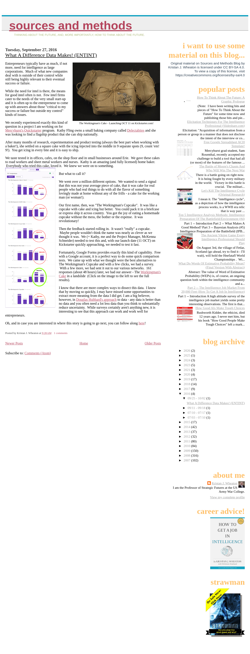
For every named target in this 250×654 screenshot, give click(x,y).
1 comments (60, 333)
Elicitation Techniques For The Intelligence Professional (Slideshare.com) (216, 123)
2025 (187, 355)
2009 (187, 450)
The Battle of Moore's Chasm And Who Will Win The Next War (222, 168)
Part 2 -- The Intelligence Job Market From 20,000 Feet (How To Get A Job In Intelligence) (213, 289)
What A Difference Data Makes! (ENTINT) (51, 55)
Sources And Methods (70, 25)
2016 (187, 393)
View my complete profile (227, 497)
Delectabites (135, 130)
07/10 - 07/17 (197, 412)
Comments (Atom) (37, 353)
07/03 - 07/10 (197, 417)
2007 (187, 460)
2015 (187, 422)
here (142, 323)
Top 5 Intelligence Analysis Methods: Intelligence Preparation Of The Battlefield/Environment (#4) (211, 217)
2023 (187, 365)
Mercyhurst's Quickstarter (23, 130)
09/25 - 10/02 (197, 398)
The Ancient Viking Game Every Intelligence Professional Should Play (223, 239)
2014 (187, 427)
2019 (187, 379)
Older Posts (153, 343)
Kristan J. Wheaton (224, 483)
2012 (187, 436)
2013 (187, 431)
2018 (187, 384)
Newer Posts (14, 343)
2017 (187, 389)
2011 (187, 441)
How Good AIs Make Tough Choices (220, 308)
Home (83, 343)
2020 (187, 374)
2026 (187, 350)
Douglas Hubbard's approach (96, 299)
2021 (187, 370)
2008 (187, 455)
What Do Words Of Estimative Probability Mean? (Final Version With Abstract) (211, 265)
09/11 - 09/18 (197, 408)
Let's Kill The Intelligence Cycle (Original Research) (223, 192)
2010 (187, 446)
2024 (187, 360)
